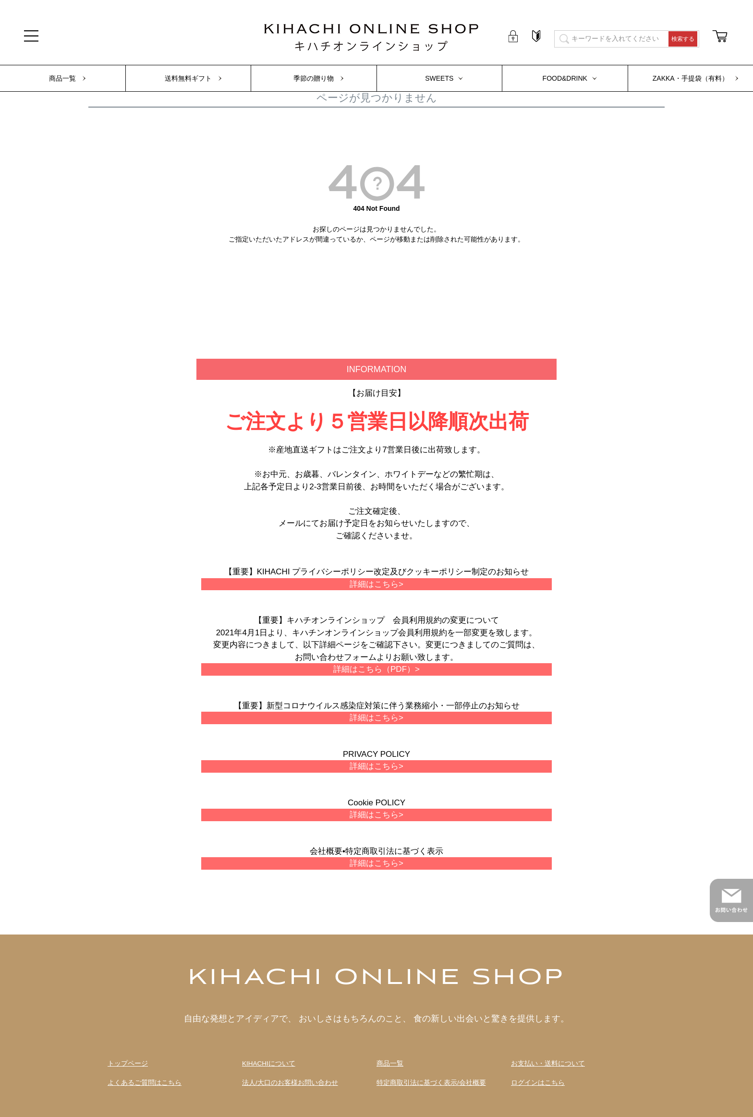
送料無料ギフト (188, 78)
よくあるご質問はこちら (145, 1082)
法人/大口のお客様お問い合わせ (290, 1082)
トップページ (128, 1063)
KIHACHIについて (268, 1063)
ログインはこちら (538, 1082)
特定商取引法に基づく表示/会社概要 (431, 1082)
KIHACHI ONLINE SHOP (376, 978)
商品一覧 (62, 78)
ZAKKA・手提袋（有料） (691, 78)
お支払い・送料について (548, 1063)
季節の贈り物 (313, 78)
